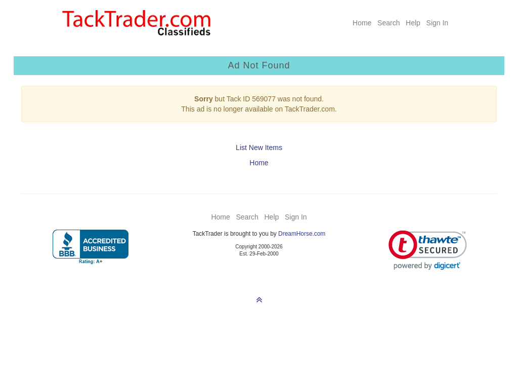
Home (362, 23)
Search (388, 23)
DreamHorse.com (301, 233)
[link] (427, 250)
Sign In (437, 23)
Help (413, 23)
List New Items (259, 147)
